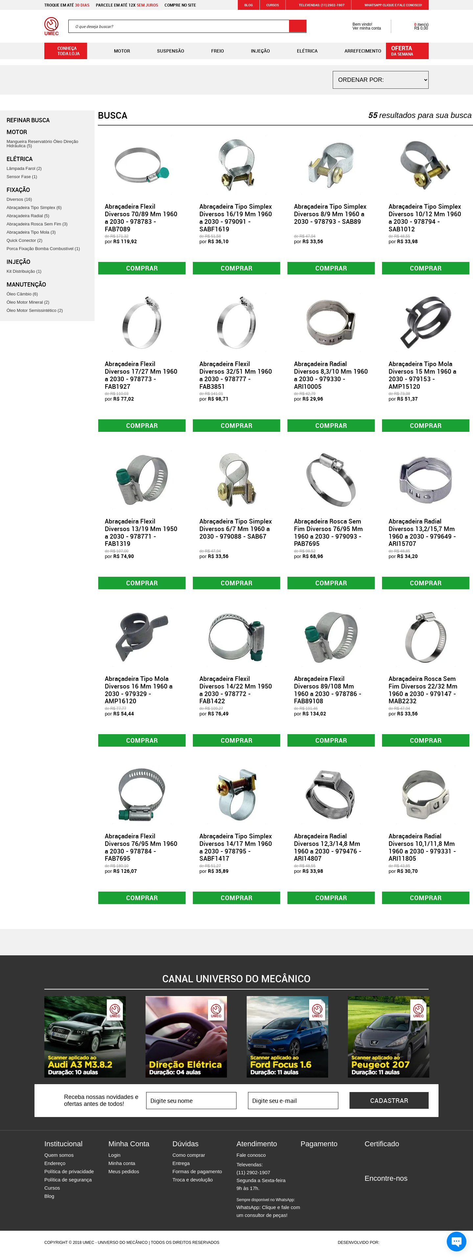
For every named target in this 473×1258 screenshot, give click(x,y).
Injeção (255, 51)
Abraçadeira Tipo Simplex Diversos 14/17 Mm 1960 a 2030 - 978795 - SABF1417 (235, 850)
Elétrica (302, 51)
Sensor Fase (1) (22, 176)
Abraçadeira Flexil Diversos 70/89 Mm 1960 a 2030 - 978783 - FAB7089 (141, 217)
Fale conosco (251, 1158)
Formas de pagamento (197, 1175)
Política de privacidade (69, 1175)
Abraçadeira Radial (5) (28, 215)
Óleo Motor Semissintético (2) (35, 310)
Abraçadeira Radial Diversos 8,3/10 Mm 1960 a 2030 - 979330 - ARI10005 (331, 375)
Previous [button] (39, 1040)
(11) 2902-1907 (253, 1176)
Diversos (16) (19, 199)
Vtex (416, 1246)
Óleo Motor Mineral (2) (28, 302)
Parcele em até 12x (127, 5)
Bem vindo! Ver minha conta (360, 26)
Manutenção (26, 284)
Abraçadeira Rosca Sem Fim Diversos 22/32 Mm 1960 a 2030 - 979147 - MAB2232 (423, 692)
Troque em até (66, 5)
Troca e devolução (192, 1183)
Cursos (272, 5)
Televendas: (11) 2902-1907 (318, 5)
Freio (212, 51)
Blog (248, 5)
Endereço (54, 1167)
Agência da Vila (392, 1246)
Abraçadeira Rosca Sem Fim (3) (37, 223)
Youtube (404, 1194)
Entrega (181, 1167)
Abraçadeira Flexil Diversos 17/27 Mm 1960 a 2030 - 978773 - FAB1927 (141, 375)
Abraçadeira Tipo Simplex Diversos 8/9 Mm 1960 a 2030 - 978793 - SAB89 (330, 214)
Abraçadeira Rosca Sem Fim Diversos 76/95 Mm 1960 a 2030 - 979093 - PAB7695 (328, 534)
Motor (116, 51)
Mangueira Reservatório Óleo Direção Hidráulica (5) (42, 143)
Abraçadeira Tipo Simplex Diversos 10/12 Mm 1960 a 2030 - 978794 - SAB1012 (425, 217)
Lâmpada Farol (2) (24, 168)
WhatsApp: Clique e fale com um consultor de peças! (268, 1211)
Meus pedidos (123, 1175)
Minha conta (121, 1167)
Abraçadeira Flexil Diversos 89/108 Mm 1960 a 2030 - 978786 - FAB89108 (327, 692)
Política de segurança (68, 1183)
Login (114, 1158)
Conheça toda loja (63, 51)
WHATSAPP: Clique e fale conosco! (389, 5)
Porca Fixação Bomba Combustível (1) (43, 248)
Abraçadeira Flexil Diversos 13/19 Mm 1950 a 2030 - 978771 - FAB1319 (141, 534)
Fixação (18, 190)
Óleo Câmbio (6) (22, 293)
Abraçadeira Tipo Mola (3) (31, 232)
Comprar (142, 268)
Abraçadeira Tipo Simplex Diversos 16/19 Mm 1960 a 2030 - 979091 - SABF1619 (235, 217)
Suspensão (165, 51)
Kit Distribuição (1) (24, 271)
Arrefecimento (357, 51)
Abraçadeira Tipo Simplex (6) (34, 207)
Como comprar (188, 1158)
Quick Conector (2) (24, 240)
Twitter (392, 1194)
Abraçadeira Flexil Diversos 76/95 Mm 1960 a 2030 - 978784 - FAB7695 (141, 850)
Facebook (369, 1194)
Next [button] (434, 1040)
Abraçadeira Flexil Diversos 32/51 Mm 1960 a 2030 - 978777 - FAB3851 (235, 375)
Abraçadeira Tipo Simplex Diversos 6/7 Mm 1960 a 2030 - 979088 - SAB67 (235, 530)
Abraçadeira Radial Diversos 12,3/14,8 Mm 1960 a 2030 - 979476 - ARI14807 (327, 850)
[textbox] (187, 26)
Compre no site (180, 5)
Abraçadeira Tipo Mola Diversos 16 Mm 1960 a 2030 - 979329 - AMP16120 (138, 692)
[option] (85, 1040)
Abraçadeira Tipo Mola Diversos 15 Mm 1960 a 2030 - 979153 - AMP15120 (422, 375)
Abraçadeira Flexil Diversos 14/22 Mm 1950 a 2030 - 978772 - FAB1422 (235, 692)
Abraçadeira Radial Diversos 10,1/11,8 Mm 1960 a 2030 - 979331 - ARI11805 (422, 850)
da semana (408, 50)
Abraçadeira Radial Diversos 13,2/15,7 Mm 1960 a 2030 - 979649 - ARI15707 (422, 534)
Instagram (381, 1194)
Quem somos (59, 1158)
